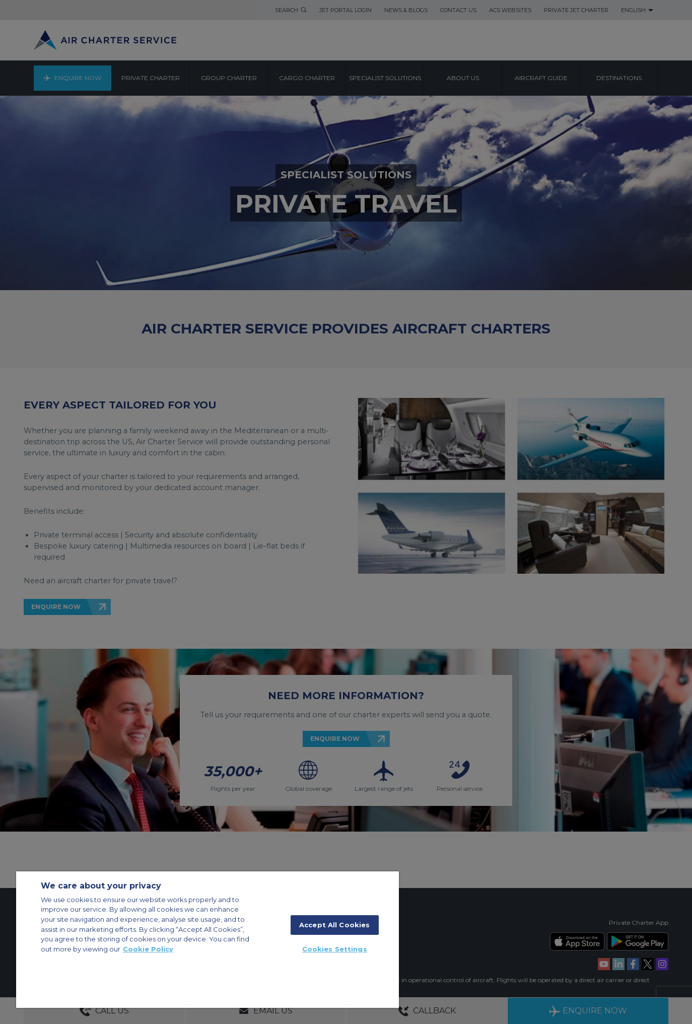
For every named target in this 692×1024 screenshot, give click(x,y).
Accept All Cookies (334, 925)
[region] (207, 939)
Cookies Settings (334, 949)
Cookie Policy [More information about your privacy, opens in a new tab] (148, 949)
